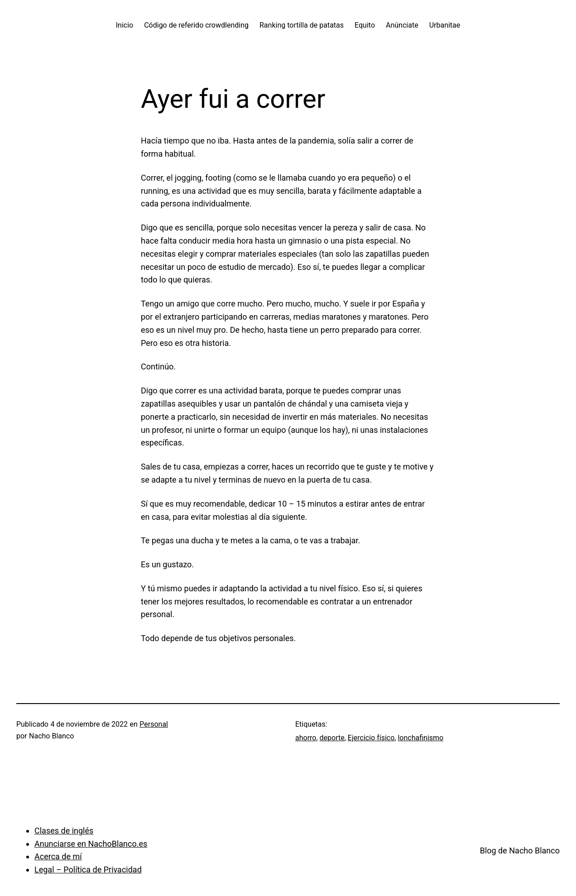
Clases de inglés (63, 830)
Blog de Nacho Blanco (520, 850)
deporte (332, 737)
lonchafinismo (420, 737)
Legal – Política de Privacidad (88, 869)
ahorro (305, 737)
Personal (153, 724)
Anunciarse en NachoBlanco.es (90, 843)
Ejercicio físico (371, 737)
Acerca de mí (58, 856)
